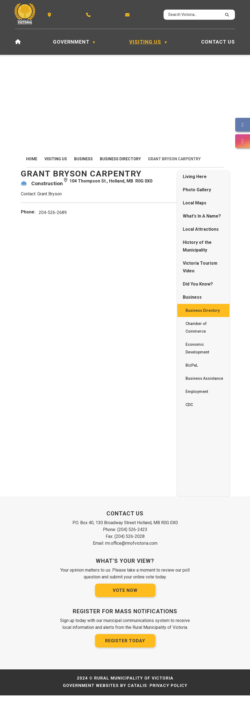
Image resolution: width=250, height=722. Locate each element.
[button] (226, 15)
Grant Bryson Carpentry (174, 159)
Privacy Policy (168, 712)
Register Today (125, 667)
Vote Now (125, 617)
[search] (194, 15)
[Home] (18, 42)
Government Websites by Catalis (105, 712)
